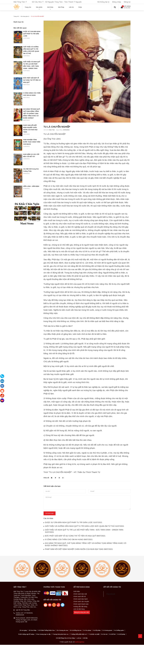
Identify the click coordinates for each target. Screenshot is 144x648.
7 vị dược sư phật (94, 634)
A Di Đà (85, 638)
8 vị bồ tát (112, 634)
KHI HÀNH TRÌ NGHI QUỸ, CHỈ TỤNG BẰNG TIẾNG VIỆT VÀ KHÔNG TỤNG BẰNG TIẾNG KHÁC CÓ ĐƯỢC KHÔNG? (31, 113)
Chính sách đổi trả (79, 596)
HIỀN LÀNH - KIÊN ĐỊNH (31, 186)
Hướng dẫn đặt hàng (80, 606)
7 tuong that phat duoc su (60, 634)
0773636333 (28, 613)
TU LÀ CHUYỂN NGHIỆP (57, 126)
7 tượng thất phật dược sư (78, 634)
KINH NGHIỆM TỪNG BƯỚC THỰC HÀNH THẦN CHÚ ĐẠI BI (31, 142)
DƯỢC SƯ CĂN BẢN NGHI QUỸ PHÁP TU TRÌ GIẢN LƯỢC (31, 34)
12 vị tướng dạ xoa (75, 630)
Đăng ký (127, 2)
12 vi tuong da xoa (62, 630)
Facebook (110, 594)
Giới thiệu (76, 591)
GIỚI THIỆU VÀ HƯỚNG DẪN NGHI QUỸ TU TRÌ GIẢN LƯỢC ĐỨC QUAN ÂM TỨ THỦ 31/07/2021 (84, 526)
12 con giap (23, 630)
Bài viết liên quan (20, 28)
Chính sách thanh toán (81, 604)
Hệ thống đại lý (103, 2)
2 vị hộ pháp (96, 630)
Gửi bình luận (49, 513)
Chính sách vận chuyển (81, 601)
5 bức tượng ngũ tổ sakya (26, 634)
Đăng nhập (116, 2)
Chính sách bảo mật (80, 594)
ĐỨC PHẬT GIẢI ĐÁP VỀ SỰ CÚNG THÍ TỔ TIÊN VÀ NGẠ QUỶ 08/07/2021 (75, 536)
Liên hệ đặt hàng (79, 609)
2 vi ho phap (87, 630)
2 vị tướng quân (119, 630)
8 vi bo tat (104, 634)
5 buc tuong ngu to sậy (43, 634)
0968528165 (20, 615)
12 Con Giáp (32, 630)
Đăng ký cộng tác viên (81, 612)
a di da (79, 638)
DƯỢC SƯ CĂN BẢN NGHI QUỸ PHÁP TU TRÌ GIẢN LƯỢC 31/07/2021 (73, 522)
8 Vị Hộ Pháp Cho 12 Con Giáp (65, 638)
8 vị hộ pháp (121, 634)
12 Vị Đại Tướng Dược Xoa (46, 630)
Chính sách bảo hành (80, 599)
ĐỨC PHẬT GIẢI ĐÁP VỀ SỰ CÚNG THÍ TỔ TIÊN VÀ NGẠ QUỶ (32, 80)
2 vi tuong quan (107, 630)
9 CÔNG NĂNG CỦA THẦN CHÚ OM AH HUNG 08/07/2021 (69, 539)
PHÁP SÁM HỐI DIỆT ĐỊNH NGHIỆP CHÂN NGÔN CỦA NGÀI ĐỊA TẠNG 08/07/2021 (79, 549)
